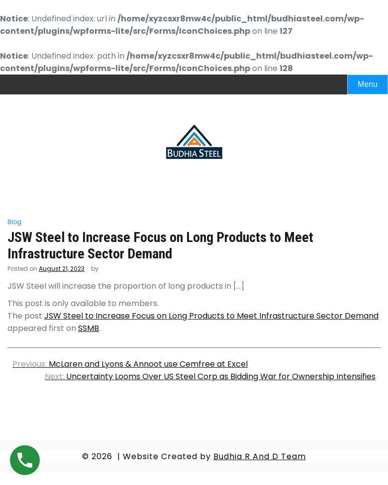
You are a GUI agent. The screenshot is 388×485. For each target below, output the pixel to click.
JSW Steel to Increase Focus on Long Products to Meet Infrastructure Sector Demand (211, 316)
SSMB (88, 328)
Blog (14, 222)
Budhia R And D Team (259, 456)
